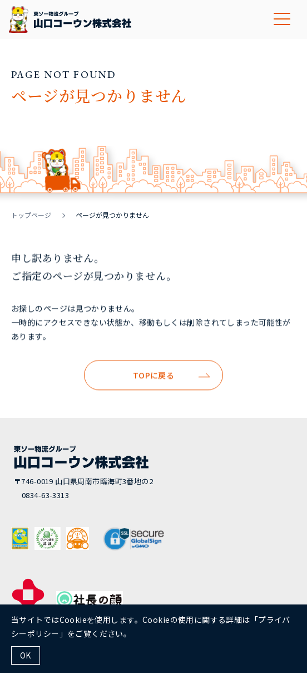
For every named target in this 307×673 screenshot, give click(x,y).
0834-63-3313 (45, 495)
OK (25, 655)
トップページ (31, 215)
